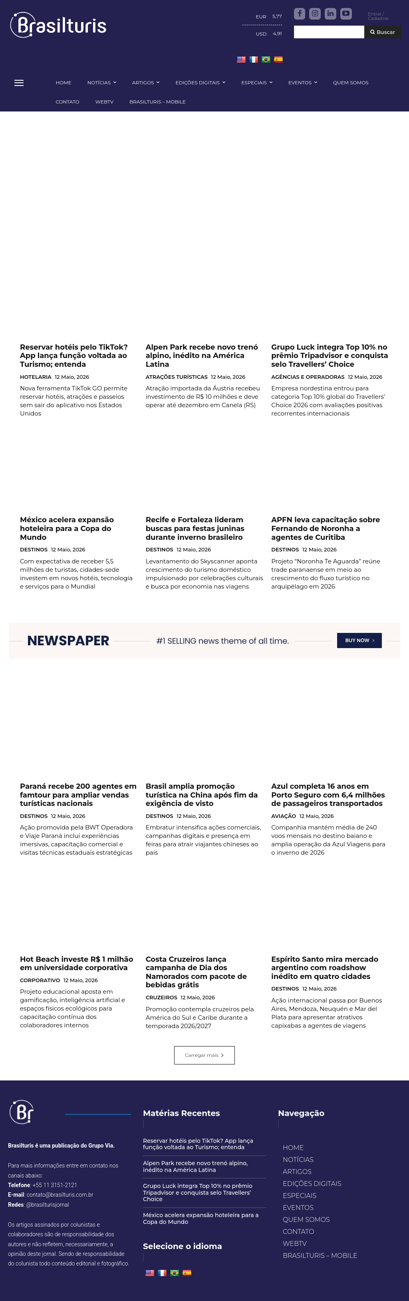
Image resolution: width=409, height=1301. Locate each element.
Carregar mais (204, 1042)
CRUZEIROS (161, 975)
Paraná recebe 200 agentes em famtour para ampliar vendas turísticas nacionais (68, 787)
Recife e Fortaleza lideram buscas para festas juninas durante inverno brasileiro (201, 526)
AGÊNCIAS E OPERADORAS (307, 376)
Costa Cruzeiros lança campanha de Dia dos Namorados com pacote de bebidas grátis (202, 956)
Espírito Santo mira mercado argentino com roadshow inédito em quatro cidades (328, 956)
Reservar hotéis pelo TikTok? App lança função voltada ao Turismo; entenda (72, 357)
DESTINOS (34, 537)
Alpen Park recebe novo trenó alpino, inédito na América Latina (204, 353)
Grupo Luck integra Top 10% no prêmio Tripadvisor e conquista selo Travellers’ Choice (327, 357)
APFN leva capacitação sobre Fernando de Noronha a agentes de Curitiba (326, 526)
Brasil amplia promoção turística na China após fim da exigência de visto (203, 783)
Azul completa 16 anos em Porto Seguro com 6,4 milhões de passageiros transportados (321, 787)
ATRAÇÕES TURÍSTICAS (177, 369)
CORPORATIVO (40, 968)
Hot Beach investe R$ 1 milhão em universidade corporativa (73, 952)
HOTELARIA (36, 376)
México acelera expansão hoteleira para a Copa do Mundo (74, 522)
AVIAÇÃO (283, 806)
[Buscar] (382, 32)
